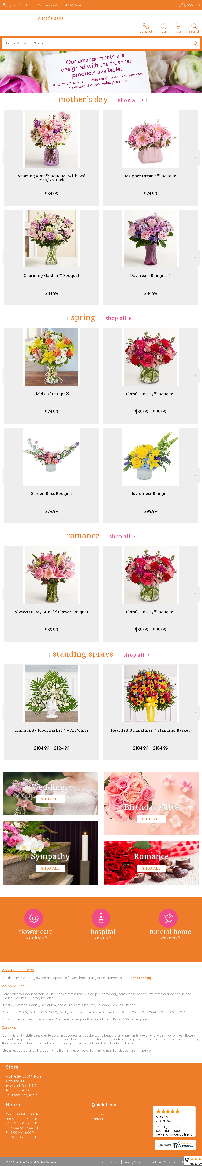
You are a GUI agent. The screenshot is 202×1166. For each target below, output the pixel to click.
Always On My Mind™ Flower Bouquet (52, 612)
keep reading (141, 978)
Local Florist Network (161, 1162)
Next (196, 157)
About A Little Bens (18, 970)
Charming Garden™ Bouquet (51, 275)
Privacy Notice (132, 1162)
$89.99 (51, 630)
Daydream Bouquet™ (150, 275)
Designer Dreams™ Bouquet (150, 176)
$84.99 (51, 194)
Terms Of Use (110, 1162)
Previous (6, 157)
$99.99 (150, 511)
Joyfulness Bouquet (150, 493)
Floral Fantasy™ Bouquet (150, 394)
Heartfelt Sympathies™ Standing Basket (150, 730)
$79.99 (51, 511)
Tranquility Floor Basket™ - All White (52, 730)
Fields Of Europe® (52, 394)
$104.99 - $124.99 (51, 748)
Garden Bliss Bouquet (51, 493)
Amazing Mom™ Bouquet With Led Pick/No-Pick (52, 178)
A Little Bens (50, 18)
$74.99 (150, 194)
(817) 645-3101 (19, 5)
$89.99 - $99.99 (150, 412)
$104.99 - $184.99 (150, 748)
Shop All (128, 100)
